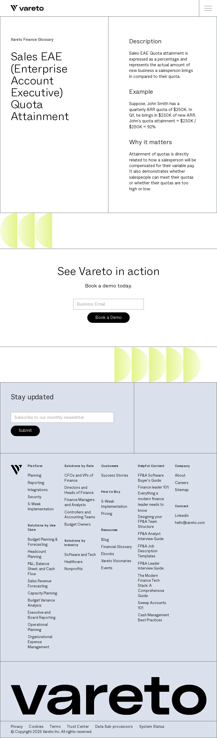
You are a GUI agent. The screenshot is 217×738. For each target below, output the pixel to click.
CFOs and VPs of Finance (78, 478)
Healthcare (73, 561)
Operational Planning (38, 627)
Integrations (38, 489)
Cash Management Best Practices (153, 618)
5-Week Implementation (41, 507)
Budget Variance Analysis (41, 603)
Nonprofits (73, 568)
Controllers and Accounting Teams (79, 515)
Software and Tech (80, 554)
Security (34, 497)
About (180, 475)
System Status (152, 726)
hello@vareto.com (190, 522)
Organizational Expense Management (40, 642)
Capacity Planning (42, 593)
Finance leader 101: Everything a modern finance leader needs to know (153, 499)
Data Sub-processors (114, 726)
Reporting (36, 482)
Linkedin (182, 515)
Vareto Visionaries (116, 561)
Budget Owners (77, 524)
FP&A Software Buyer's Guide (151, 478)
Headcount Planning (37, 554)
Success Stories (114, 475)
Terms (55, 726)
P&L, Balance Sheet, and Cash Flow (41, 569)
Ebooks (107, 553)
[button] (208, 8)
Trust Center (78, 726)
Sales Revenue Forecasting (39, 584)
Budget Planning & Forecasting (43, 542)
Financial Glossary (116, 546)
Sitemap (182, 489)
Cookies (36, 726)
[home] (22, 8)
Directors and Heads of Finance (79, 490)
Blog (105, 539)
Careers (181, 482)
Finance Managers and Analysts (79, 502)
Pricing (106, 513)
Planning (34, 475)
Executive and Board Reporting (41, 615)
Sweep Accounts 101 (152, 605)
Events (106, 568)
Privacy (17, 726)
